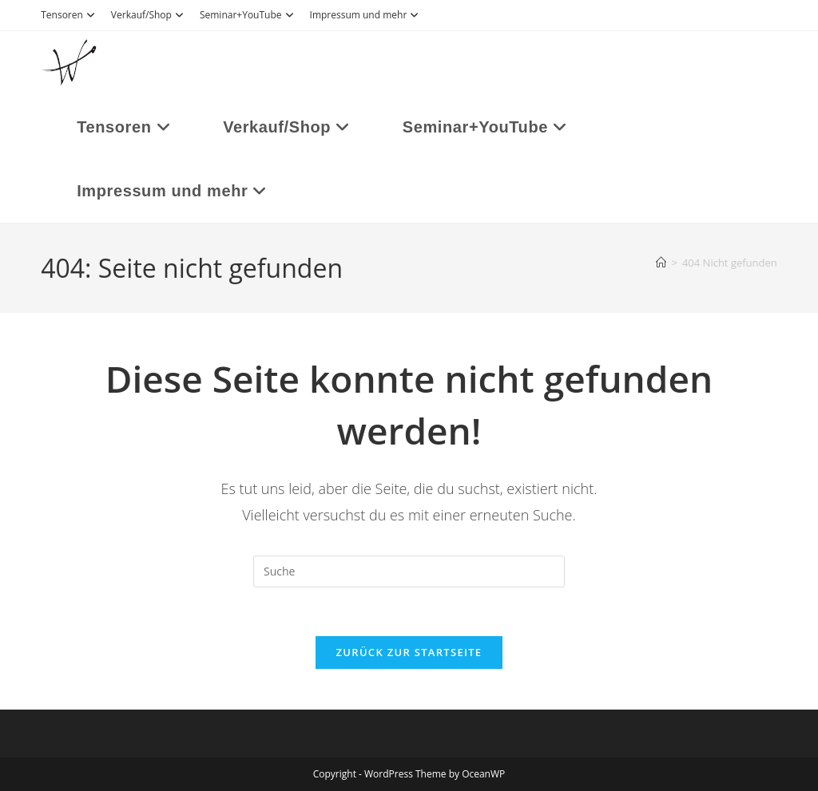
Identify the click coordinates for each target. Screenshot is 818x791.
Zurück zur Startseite (409, 652)
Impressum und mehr (366, 15)
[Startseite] (661, 262)
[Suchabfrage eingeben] (409, 571)
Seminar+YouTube (249, 15)
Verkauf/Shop (149, 15)
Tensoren (70, 15)
